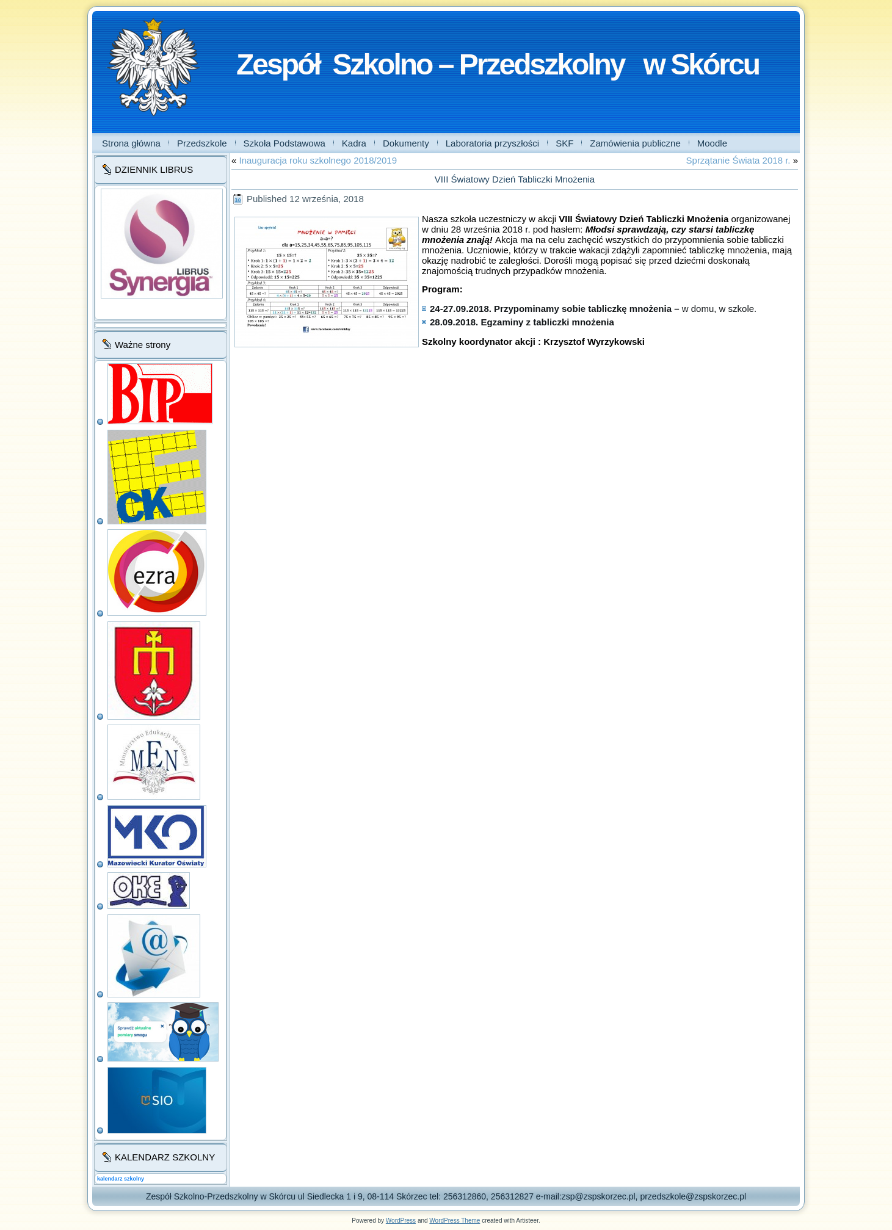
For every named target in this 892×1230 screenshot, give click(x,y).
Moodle (712, 143)
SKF (564, 143)
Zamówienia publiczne (635, 143)
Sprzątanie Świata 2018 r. (738, 160)
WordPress (401, 1220)
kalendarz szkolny (120, 1179)
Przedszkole (202, 143)
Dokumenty (406, 143)
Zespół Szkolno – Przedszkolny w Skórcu (497, 64)
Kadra (354, 143)
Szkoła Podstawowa (284, 143)
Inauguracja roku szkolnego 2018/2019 (318, 160)
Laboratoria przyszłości (492, 143)
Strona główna (131, 143)
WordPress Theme (454, 1220)
